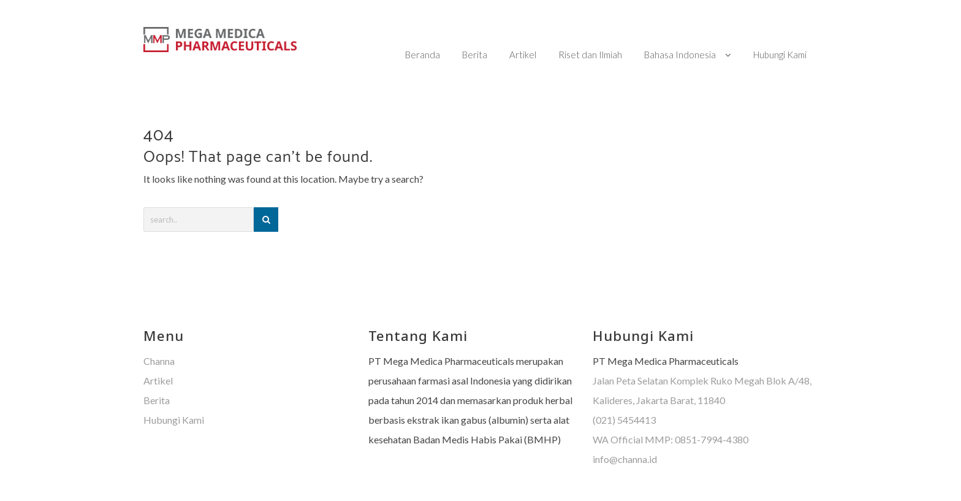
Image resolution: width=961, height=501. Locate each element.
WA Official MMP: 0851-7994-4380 (670, 415)
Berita (156, 375)
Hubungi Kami (173, 395)
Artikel (158, 356)
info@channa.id (625, 434)
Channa (159, 336)
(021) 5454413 (624, 395)
